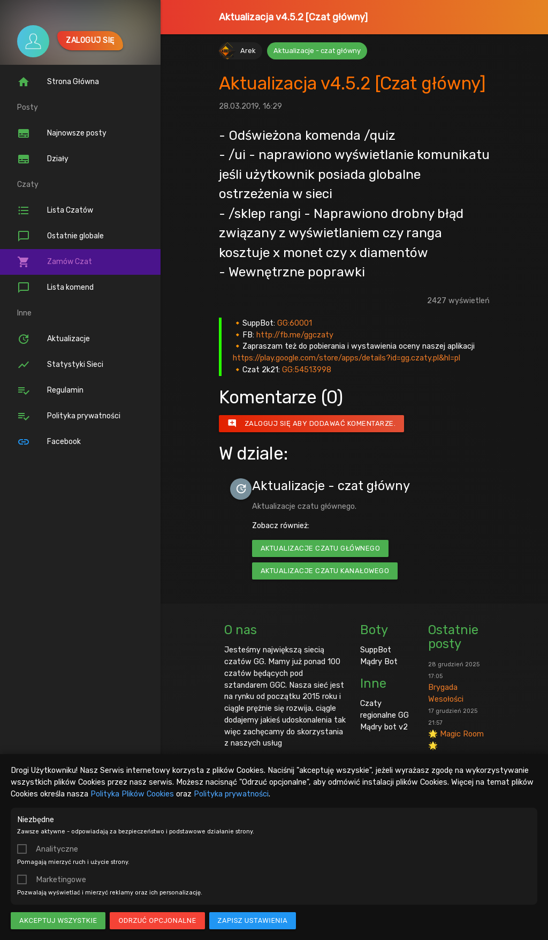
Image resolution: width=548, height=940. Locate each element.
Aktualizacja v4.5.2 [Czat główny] (293, 17)
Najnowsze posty (61, 133)
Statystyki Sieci (60, 365)
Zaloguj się (90, 40)
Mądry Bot (379, 661)
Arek (248, 51)
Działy (42, 159)
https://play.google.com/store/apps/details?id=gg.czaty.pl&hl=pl (346, 358)
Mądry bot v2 (384, 727)
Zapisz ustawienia (253, 920)
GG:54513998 (306, 369)
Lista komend (55, 287)
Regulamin (50, 390)
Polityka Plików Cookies (132, 794)
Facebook (49, 442)
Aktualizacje (53, 339)
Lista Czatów (55, 210)
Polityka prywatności (231, 794)
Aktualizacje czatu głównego (320, 548)
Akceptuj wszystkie (58, 920)
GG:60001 (294, 323)
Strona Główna (58, 82)
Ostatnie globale (60, 236)
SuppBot (375, 650)
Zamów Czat (54, 262)
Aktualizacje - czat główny (317, 51)
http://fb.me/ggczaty (294, 335)
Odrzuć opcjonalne (157, 920)
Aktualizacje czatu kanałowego (325, 571)
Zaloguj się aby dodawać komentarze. (311, 423)
